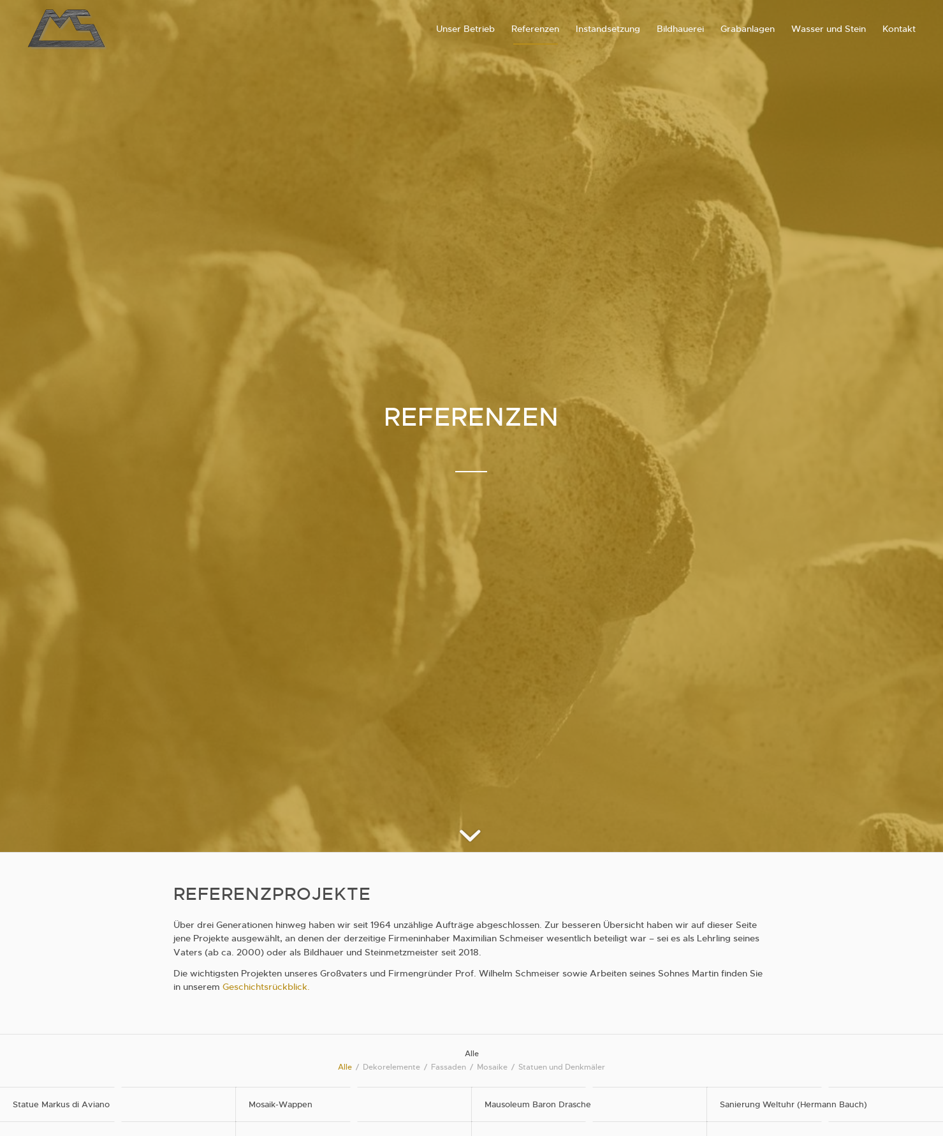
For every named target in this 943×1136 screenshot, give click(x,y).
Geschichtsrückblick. (266, 986)
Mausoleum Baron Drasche (538, 1104)
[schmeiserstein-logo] (67, 29)
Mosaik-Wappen (280, 1104)
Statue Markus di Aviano (61, 1104)
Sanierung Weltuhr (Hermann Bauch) (793, 1104)
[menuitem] (465, 29)
